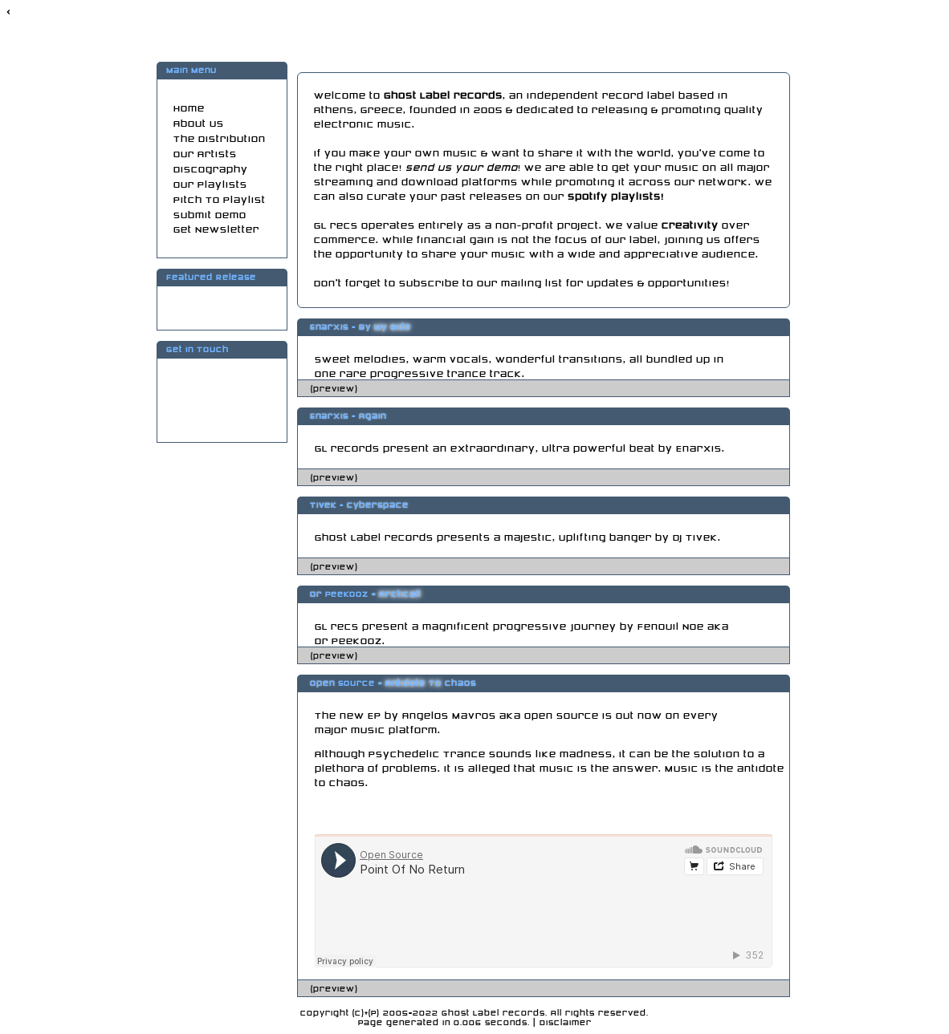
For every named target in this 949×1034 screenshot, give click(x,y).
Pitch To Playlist (219, 200)
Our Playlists (210, 185)
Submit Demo (209, 215)
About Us (198, 124)
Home (189, 108)
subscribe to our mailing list (481, 283)
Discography (210, 169)
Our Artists (205, 154)
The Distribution (219, 139)
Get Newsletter (216, 230)
